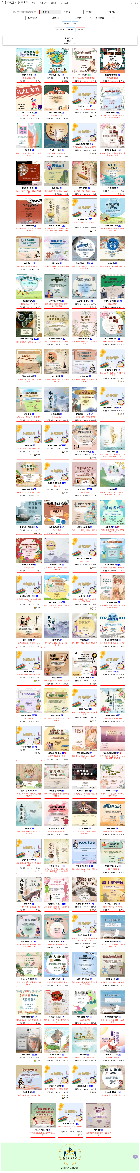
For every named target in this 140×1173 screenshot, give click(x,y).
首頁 (33, 3)
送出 (74, 23)
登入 (132, 3)
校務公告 (43, 3)
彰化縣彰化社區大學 (14, 2)
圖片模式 (81, 29)
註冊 (136, 3)
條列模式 (71, 29)
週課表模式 (60, 29)
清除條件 (67, 23)
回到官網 (64, 3)
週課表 (53, 3)
